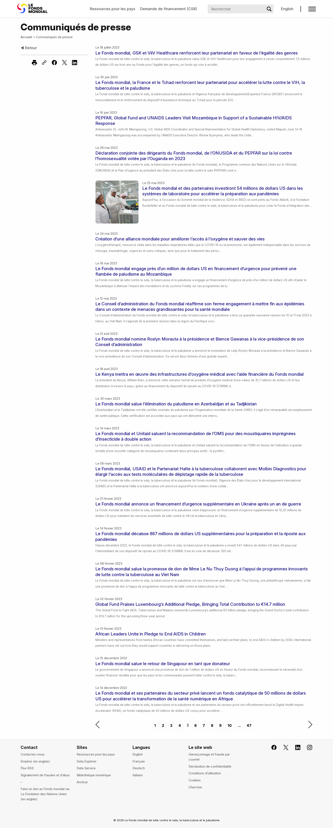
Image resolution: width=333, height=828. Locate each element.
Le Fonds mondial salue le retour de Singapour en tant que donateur (162, 663)
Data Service (86, 768)
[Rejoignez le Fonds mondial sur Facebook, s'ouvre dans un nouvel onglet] (271, 747)
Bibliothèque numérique (94, 775)
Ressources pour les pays (112, 9)
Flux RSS (27, 768)
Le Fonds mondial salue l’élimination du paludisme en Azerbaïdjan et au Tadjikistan (176, 403)
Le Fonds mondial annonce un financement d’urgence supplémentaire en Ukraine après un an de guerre (198, 504)
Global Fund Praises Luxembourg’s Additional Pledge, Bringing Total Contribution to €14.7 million (190, 604)
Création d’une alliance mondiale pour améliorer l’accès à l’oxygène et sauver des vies (180, 239)
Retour (29, 48)
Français (139, 761)
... (239, 725)
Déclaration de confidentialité (210, 766)
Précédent (97, 725)
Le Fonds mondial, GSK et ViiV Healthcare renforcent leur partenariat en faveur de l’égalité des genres (196, 53)
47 (249, 725)
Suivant (310, 725)
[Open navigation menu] (312, 9)
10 (229, 725)
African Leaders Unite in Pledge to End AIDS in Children (150, 634)
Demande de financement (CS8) (168, 9)
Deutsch (139, 768)
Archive (82, 782)
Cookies (195, 780)
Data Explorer (86, 761)
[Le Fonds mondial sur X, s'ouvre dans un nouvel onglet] (283, 747)
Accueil (26, 37)
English (287, 9)
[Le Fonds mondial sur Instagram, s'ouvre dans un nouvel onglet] (307, 747)
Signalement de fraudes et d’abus (45, 775)
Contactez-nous (32, 754)
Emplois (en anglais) (35, 761)
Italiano (138, 775)
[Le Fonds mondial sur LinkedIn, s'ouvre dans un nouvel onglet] (295, 747)
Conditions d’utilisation (205, 773)
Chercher (195, 787)
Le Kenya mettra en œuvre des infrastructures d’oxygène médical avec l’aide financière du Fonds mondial (199, 374)
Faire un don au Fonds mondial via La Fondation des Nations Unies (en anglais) (45, 794)
